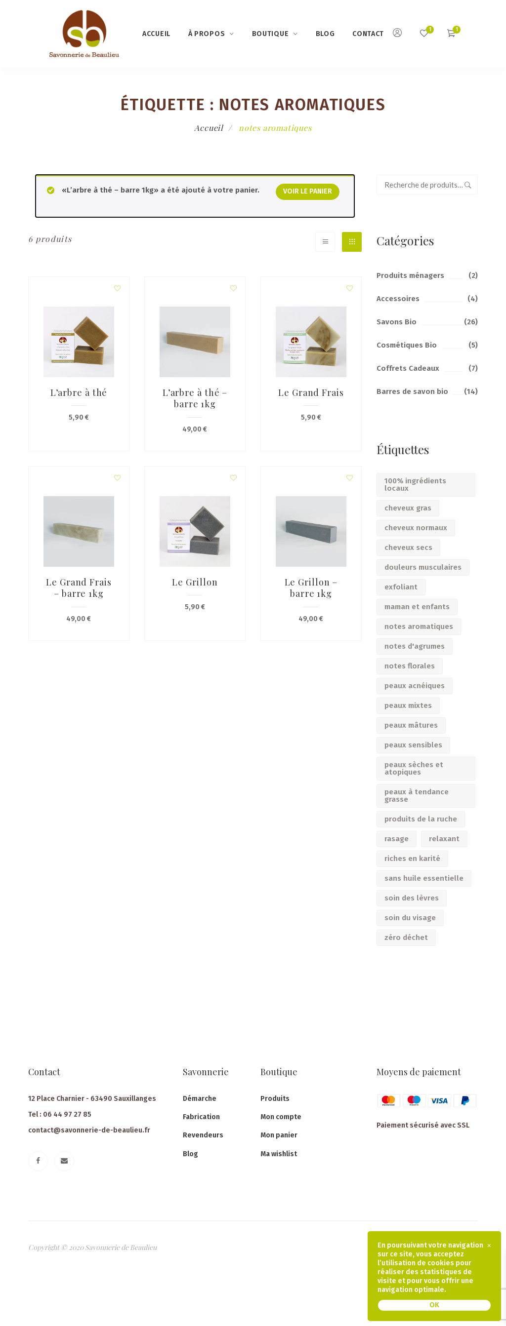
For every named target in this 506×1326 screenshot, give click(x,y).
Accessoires (398, 298)
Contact (368, 34)
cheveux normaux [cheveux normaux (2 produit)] (415, 527)
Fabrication (201, 1117)
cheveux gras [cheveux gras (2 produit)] (407, 508)
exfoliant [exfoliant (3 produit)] (401, 587)
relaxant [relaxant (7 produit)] (444, 838)
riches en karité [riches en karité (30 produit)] (412, 858)
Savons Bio (397, 321)
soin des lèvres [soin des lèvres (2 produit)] (411, 898)
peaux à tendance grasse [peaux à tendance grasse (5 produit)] (416, 795)
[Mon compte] (397, 34)
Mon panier (278, 1135)
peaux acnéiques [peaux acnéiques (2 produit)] (414, 685)
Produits (275, 1098)
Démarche (199, 1098)
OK (434, 1305)
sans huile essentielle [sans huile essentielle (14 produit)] (424, 878)
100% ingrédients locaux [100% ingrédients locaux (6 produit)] (415, 484)
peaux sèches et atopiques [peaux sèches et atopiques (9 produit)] (413, 768)
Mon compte (280, 1117)
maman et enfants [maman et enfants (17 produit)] (417, 606)
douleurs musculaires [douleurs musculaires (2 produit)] (423, 567)
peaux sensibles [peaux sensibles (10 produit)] (413, 745)
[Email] (64, 1161)
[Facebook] (38, 1161)
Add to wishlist (118, 288)
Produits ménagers (410, 275)
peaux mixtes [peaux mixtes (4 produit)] (408, 705)
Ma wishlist (278, 1154)
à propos (206, 34)
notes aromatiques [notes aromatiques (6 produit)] (418, 626)
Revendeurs (203, 1135)
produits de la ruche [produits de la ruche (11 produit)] (420, 819)
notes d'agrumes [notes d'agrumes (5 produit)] (414, 646)
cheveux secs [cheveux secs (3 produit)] (408, 547)
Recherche (468, 185)
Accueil (156, 34)
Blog (325, 34)
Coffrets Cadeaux (408, 368)
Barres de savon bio (412, 391)
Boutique (270, 34)
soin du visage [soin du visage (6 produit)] (410, 917)
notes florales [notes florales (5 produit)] (409, 666)
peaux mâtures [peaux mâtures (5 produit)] (411, 725)
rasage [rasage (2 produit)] (396, 838)
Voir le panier (307, 191)
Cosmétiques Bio (407, 345)
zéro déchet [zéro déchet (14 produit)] (406, 937)
